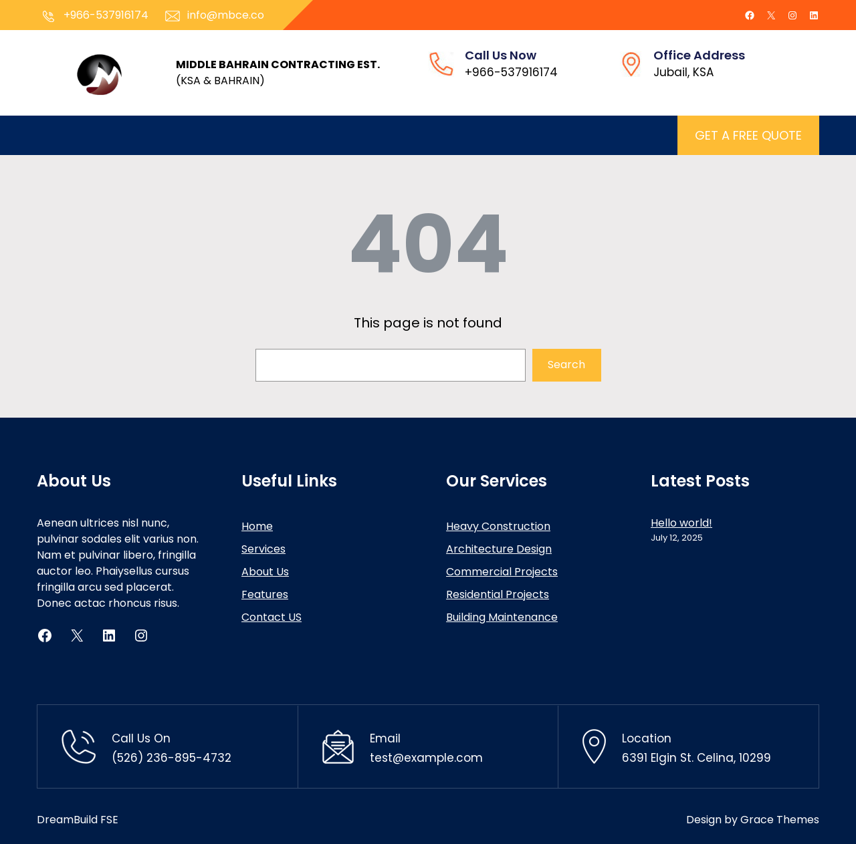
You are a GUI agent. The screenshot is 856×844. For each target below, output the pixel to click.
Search (566, 364)
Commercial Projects (502, 571)
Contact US (271, 617)
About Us (265, 571)
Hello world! (681, 523)
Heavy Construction (498, 526)
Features (264, 594)
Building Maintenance (502, 617)
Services (263, 549)
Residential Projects (497, 594)
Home (257, 526)
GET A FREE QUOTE (748, 135)
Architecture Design (499, 549)
